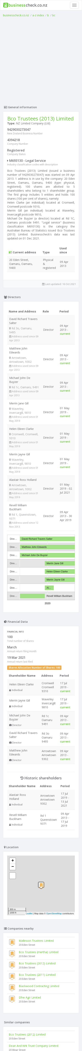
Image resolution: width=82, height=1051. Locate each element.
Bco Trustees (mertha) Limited (38, 952)
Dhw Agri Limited (30, 997)
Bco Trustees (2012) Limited (37, 963)
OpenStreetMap (54, 913)
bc (53, 15)
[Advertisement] (41, 60)
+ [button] (12, 861)
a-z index (38, 15)
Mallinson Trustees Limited (36, 941)
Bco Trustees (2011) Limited (37, 975)
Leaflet (29, 913)
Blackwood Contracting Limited (39, 986)
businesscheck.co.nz (16, 15)
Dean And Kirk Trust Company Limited (33, 1046)
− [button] (12, 867)
